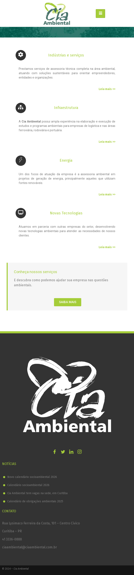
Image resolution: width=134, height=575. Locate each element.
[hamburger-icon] (100, 13)
